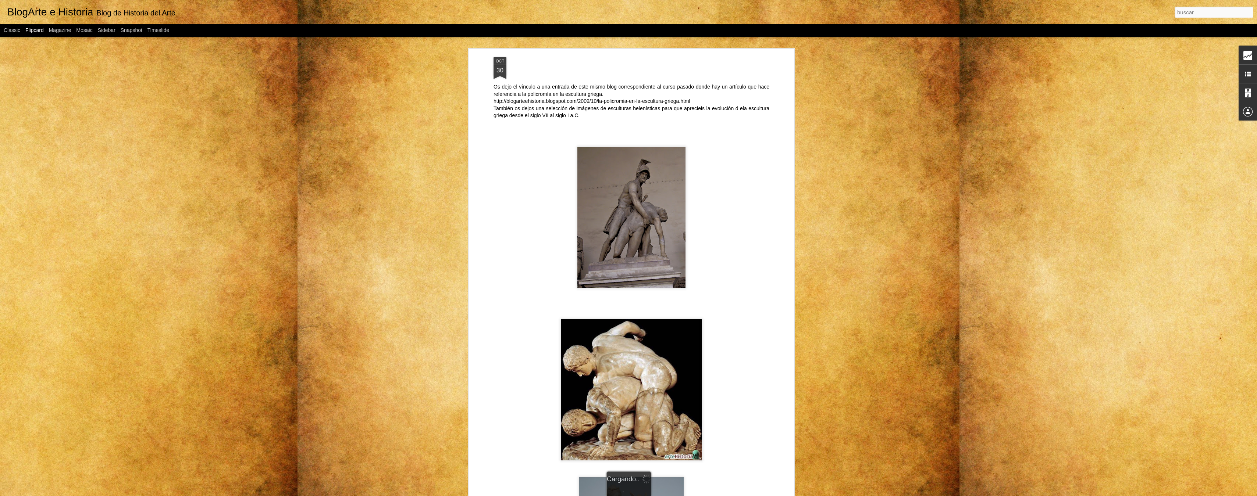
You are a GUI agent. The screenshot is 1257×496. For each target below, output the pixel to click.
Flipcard (34, 30)
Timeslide (158, 30)
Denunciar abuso (710, 492)
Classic (12, 30)
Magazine (60, 30)
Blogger (685, 492)
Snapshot (131, 30)
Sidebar (106, 30)
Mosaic (84, 30)
